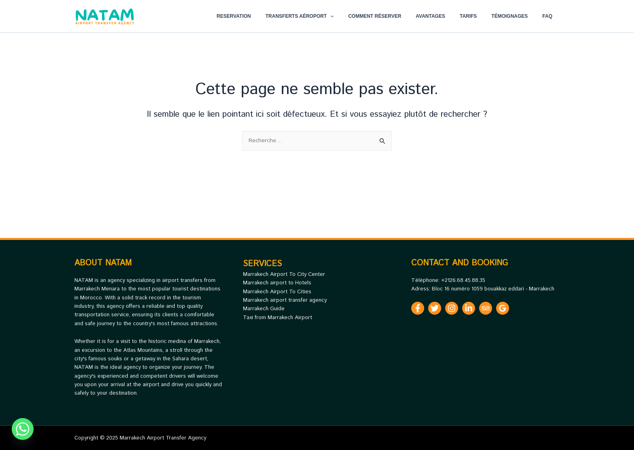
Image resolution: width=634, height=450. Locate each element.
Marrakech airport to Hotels (277, 283)
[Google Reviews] (502, 308)
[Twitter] (434, 308)
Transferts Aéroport (326, 16)
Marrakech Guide (264, 309)
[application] (356, 16)
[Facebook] (417, 308)
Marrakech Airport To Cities (277, 292)
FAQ (550, 16)
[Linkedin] (468, 308)
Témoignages (517, 16)
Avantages (447, 16)
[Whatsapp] (23, 429)
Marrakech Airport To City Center (284, 274)
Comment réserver (396, 16)
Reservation (265, 16)
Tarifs (480, 16)
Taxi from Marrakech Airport (277, 318)
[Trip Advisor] (485, 308)
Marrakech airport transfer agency (285, 300)
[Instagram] (451, 308)
